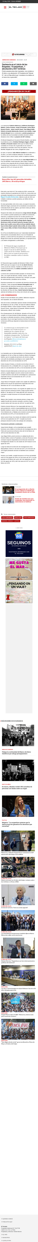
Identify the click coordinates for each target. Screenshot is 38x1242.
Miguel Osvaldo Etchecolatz (10, 197)
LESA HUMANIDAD (7, 517)
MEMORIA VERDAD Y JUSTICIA (11, 521)
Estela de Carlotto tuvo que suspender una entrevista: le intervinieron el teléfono (19, 499)
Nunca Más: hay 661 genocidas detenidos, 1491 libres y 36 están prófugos (18, 179)
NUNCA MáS (18, 517)
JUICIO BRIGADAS (29, 517)
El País (4, 1234)
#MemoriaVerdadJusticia (19, 339)
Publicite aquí (6, 1221)
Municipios (5, 1237)
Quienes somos (7, 1218)
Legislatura (6, 1240)
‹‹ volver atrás (19, 528)
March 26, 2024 (17, 346)
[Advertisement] (19, 32)
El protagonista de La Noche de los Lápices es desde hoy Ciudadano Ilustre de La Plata (19, 489)
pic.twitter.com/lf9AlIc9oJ (11, 341)
